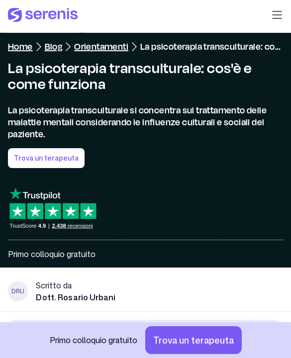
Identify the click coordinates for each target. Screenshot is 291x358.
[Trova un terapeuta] (193, 340)
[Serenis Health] (43, 16)
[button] (277, 16)
